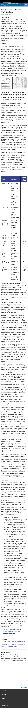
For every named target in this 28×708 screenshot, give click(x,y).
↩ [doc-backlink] (14, 633)
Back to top (24, 687)
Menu (26, 4)
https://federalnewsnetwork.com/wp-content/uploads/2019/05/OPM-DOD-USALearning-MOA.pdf (12, 631)
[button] (14, 687)
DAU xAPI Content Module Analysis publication (13, 641)
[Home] (3, 6)
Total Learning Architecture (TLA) (9, 655)
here (21, 625)
